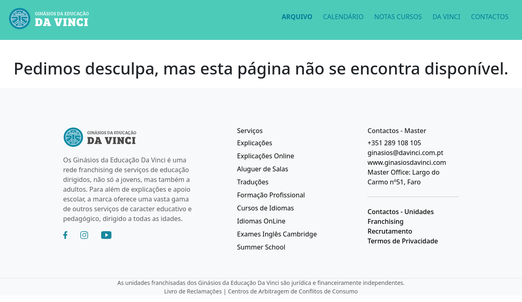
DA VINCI (446, 16)
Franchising (385, 221)
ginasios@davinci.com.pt (405, 152)
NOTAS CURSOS (398, 16)
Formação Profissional (271, 194)
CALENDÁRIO (343, 16)
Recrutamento (389, 231)
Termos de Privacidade (402, 240)
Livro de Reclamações (193, 291)
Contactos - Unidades (400, 211)
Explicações (254, 142)
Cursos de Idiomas (265, 208)
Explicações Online (265, 155)
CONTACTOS (490, 16)
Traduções (252, 181)
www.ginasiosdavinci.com (406, 162)
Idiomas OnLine (261, 221)
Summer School (261, 247)
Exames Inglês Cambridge (277, 234)
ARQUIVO (297, 16)
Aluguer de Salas (262, 168)
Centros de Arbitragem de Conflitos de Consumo (293, 291)
